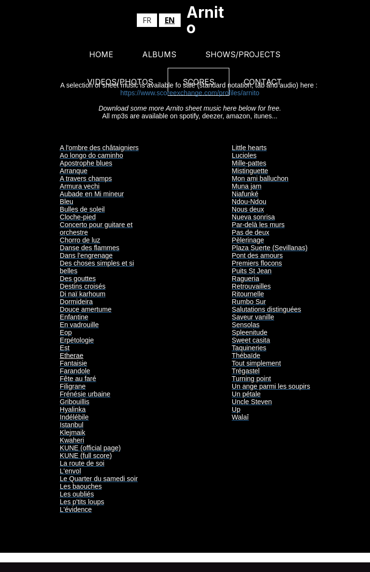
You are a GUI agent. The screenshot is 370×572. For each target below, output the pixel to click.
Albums (159, 54)
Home (101, 54)
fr (147, 20)
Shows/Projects (242, 54)
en (170, 20)
